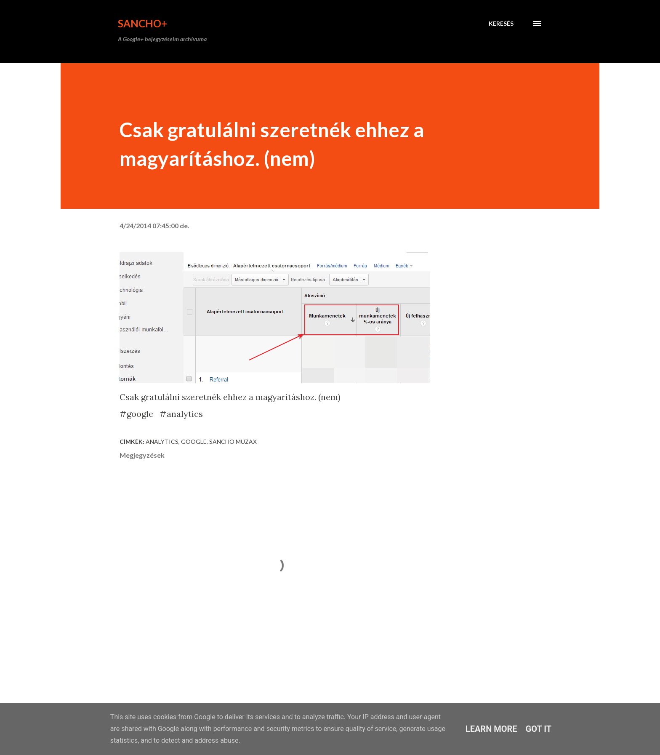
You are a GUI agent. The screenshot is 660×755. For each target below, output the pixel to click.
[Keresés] (501, 24)
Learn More (491, 729)
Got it (539, 729)
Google (194, 441)
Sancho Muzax (233, 441)
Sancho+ (142, 23)
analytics (162, 441)
